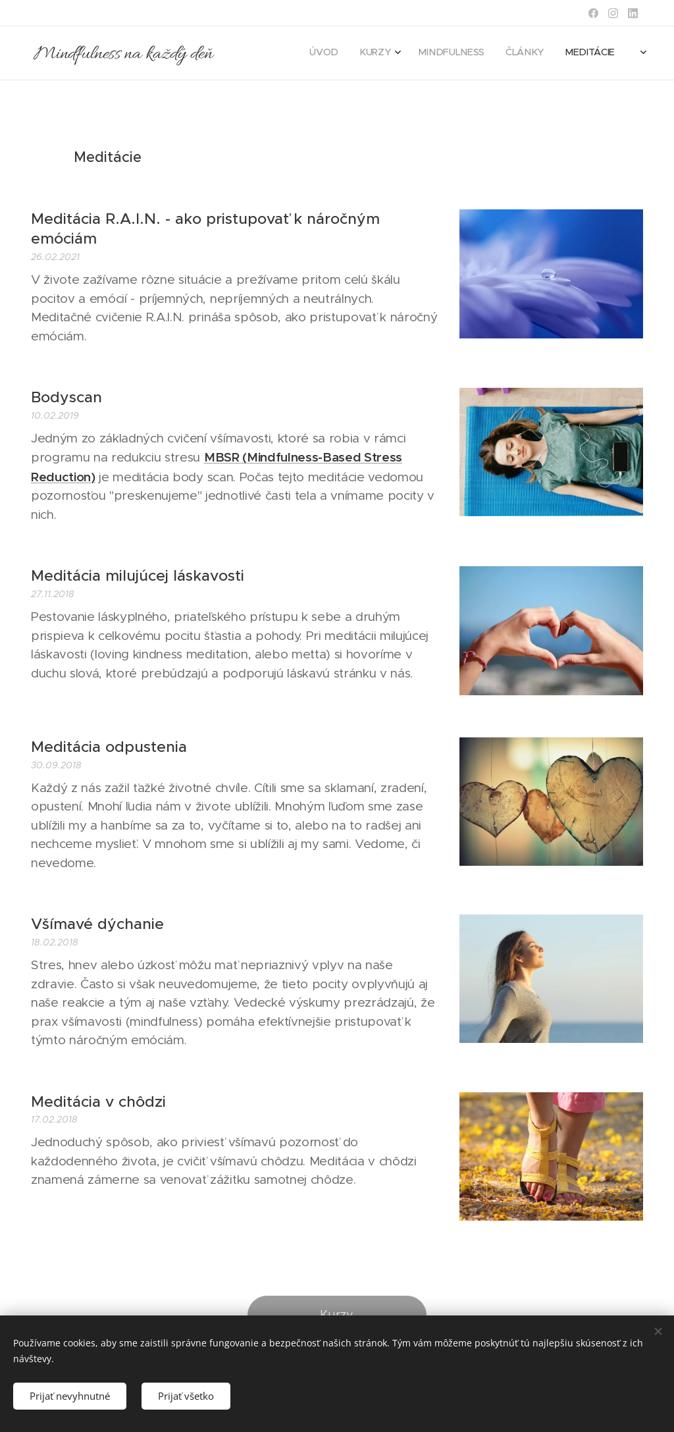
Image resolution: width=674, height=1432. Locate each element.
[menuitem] (479, 53)
